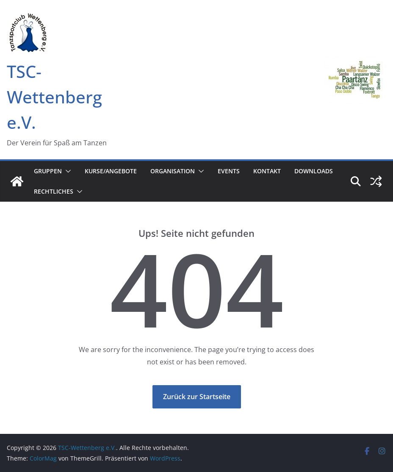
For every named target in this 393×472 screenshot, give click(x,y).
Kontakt (267, 171)
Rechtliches (53, 191)
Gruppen (48, 171)
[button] (66, 171)
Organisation (172, 171)
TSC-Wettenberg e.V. (54, 97)
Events (229, 171)
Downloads (313, 171)
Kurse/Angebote (111, 171)
